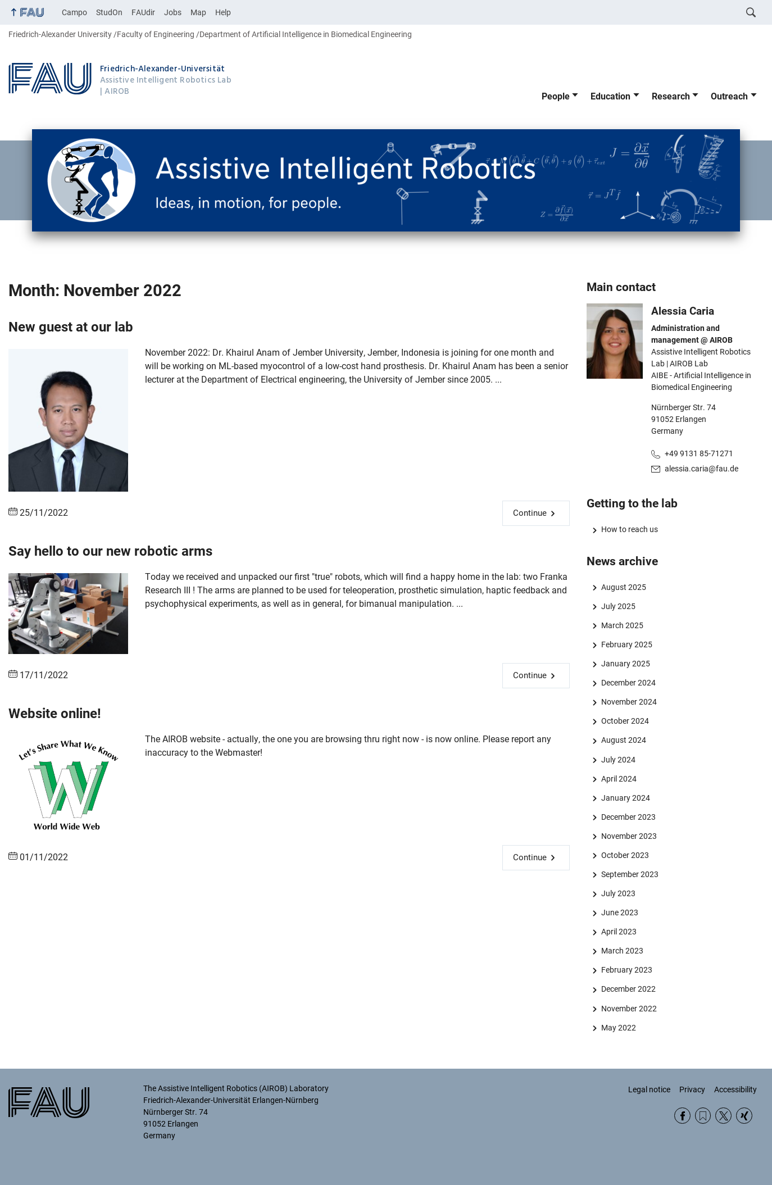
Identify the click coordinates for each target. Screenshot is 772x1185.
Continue (530, 513)
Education (610, 96)
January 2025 (625, 663)
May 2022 (618, 1027)
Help (223, 12)
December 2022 (628, 988)
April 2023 (619, 931)
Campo (74, 12)
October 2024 (625, 720)
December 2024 (628, 682)
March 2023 (622, 950)
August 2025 (623, 587)
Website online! (54, 713)
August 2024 (623, 739)
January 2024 (625, 797)
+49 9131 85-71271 (699, 453)
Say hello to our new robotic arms (110, 551)
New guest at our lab (70, 327)
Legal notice (649, 1089)
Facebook (682, 1115)
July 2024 (618, 759)
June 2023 (619, 912)
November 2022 (629, 1008)
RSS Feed (703, 1115)
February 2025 (626, 644)
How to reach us (629, 529)
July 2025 (618, 606)
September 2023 (630, 874)
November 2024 (629, 701)
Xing (744, 1115)
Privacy (692, 1089)
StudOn (109, 12)
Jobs (172, 12)
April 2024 (619, 778)
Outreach (729, 96)
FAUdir (143, 12)
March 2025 (622, 625)
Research (671, 96)
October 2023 (625, 855)
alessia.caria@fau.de (701, 468)
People (556, 96)
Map (198, 12)
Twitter (723, 1115)
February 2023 (626, 969)
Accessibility (735, 1089)
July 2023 (618, 893)
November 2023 (629, 836)
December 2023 (628, 816)
